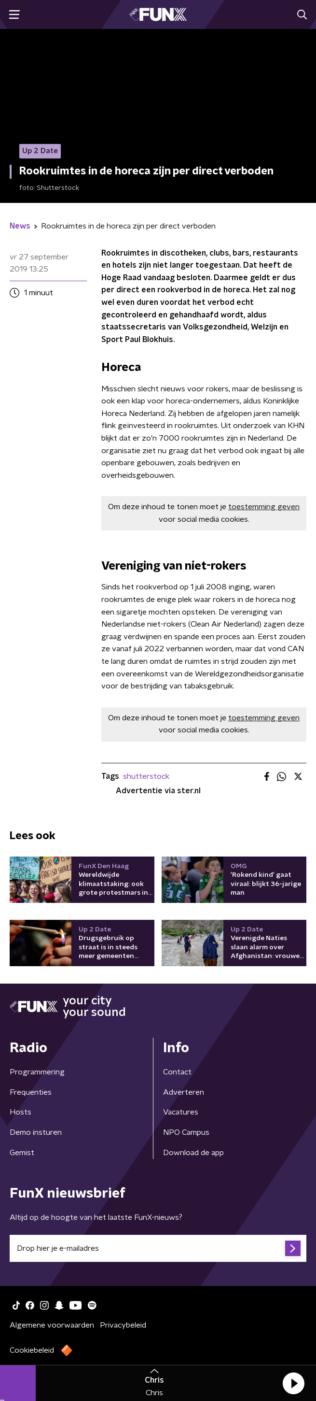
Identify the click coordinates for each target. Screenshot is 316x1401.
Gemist (22, 1153)
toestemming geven (264, 507)
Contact (177, 1072)
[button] (293, 1383)
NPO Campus (186, 1132)
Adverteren (183, 1092)
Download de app (193, 1153)
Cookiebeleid (32, 1350)
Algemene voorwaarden (52, 1325)
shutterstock (146, 776)
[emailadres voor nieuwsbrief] (158, 1248)
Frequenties (31, 1092)
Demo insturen (36, 1132)
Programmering (37, 1072)
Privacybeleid (123, 1325)
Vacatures (180, 1112)
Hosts (20, 1112)
